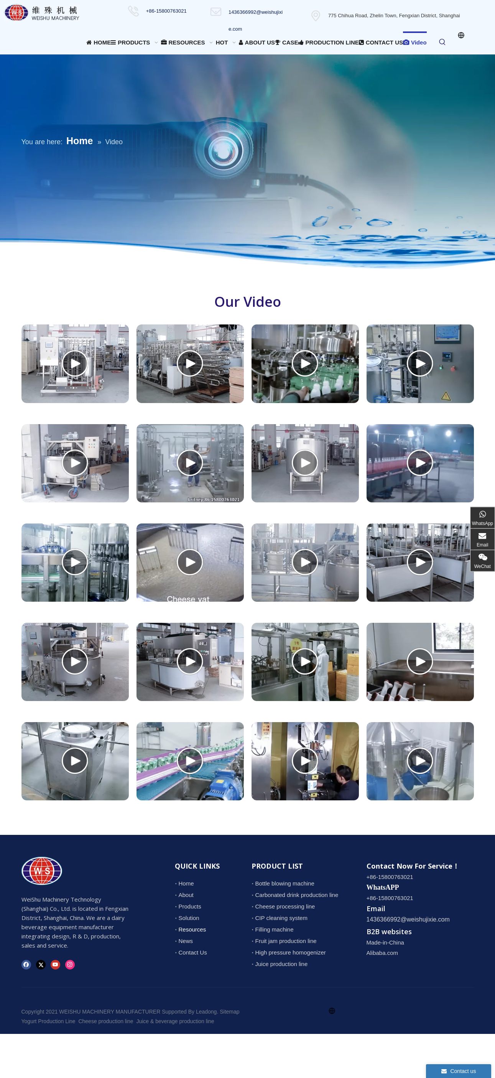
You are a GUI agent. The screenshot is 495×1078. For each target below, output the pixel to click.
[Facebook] (26, 964)
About (186, 895)
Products (190, 906)
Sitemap (229, 1012)
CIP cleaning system (281, 918)
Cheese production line (105, 1021)
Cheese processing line (285, 906)
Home (186, 883)
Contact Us (193, 952)
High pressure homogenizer (290, 952)
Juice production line (281, 964)
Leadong (206, 1012)
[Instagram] (70, 964)
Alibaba (376, 953)
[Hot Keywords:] (442, 42)
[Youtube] (55, 964)
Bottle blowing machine (284, 883)
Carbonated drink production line (297, 895)
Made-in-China (385, 942)
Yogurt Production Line (48, 1021)
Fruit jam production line (286, 941)
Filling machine (274, 929)
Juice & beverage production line (175, 1021)
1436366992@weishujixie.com (408, 919)
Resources (192, 929)
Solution (189, 918)
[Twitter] (41, 964)
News (186, 941)
